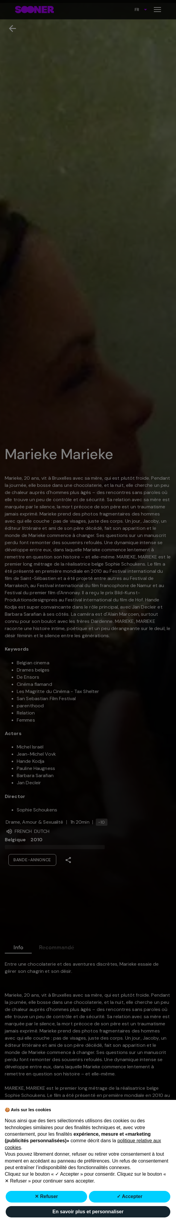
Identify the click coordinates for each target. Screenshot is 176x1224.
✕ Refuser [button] (46, 1196)
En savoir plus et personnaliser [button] (87, 1211)
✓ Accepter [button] (129, 1196)
